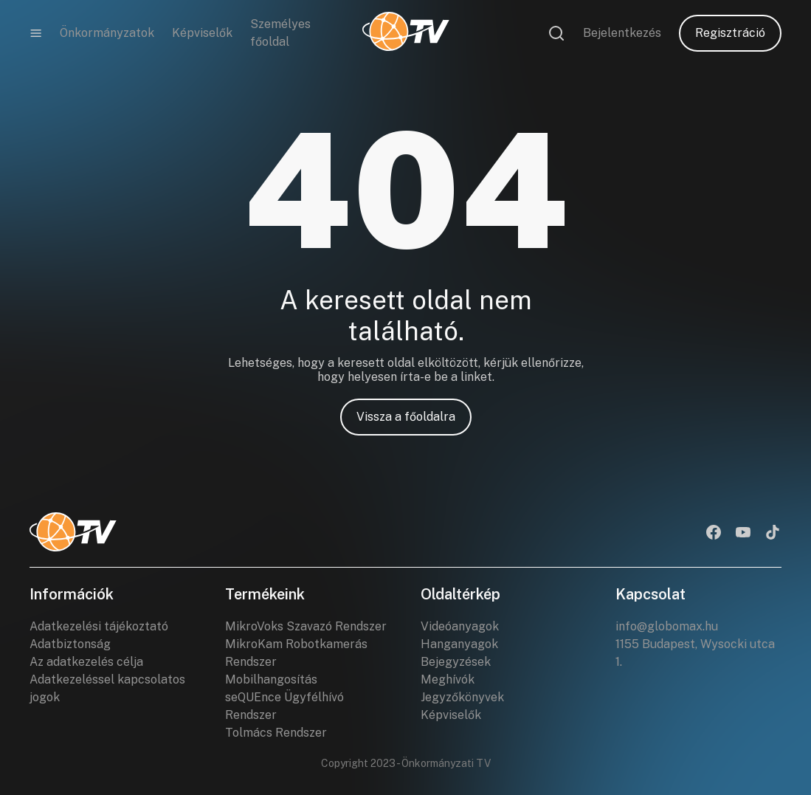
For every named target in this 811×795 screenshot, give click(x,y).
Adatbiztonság (70, 644)
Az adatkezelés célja (86, 662)
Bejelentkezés (622, 33)
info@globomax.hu (666, 626)
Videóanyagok (460, 626)
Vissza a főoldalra (405, 417)
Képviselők (202, 33)
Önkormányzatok (107, 33)
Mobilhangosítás (271, 679)
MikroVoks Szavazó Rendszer (306, 626)
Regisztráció (730, 33)
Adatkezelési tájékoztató (99, 626)
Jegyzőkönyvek (462, 697)
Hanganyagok (459, 644)
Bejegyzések (456, 662)
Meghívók (447, 679)
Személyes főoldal (280, 33)
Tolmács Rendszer (276, 733)
